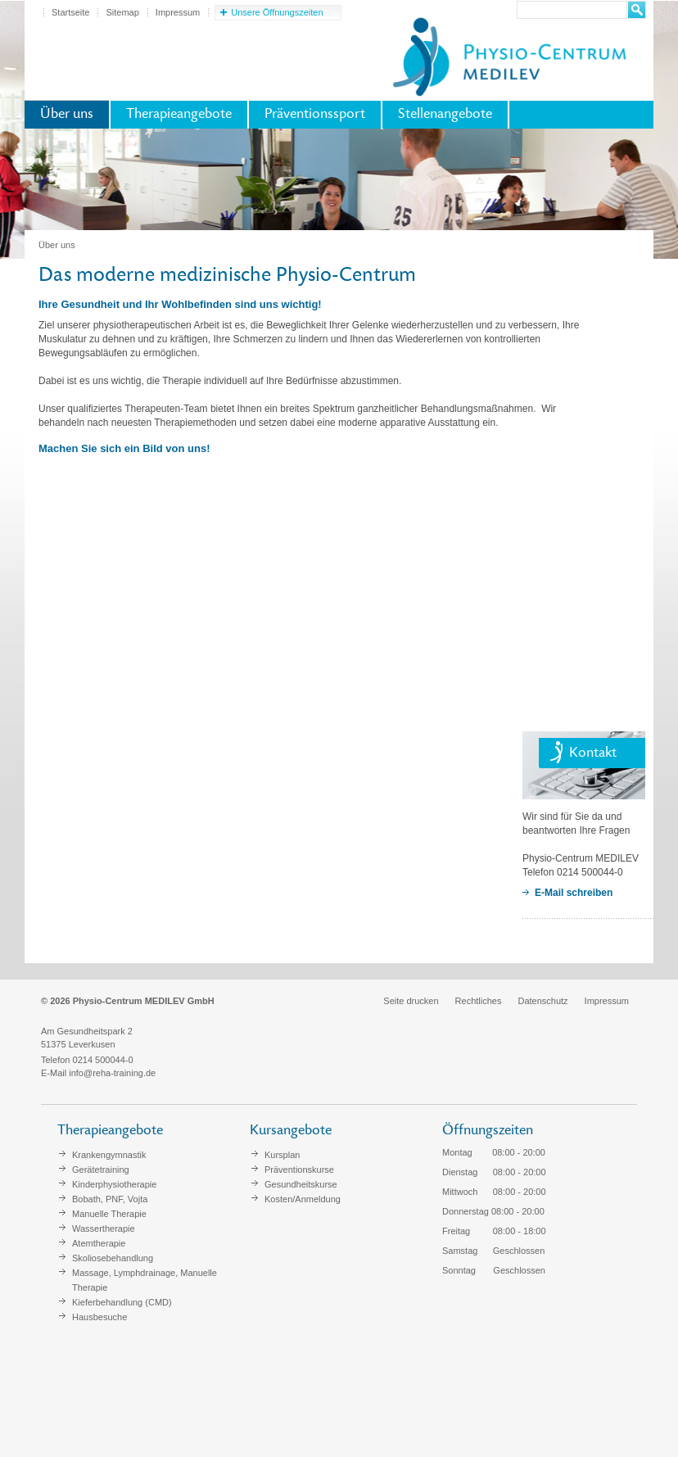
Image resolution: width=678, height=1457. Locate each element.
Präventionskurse (299, 1169)
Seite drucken (410, 1001)
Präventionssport (314, 114)
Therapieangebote (179, 114)
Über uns (66, 114)
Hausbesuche (99, 1317)
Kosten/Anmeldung (302, 1199)
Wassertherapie (103, 1228)
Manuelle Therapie (109, 1214)
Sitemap (122, 12)
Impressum (178, 12)
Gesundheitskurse (300, 1184)
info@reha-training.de (112, 1073)
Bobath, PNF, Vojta (109, 1199)
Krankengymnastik (109, 1155)
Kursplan (282, 1155)
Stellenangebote (445, 114)
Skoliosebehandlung (112, 1258)
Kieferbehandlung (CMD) (122, 1302)
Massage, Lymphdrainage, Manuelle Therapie (144, 1280)
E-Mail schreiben (573, 892)
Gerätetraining (100, 1169)
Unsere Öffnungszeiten (277, 12)
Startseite (70, 12)
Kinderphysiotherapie (114, 1184)
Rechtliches (478, 1001)
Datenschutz (542, 1001)
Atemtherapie (98, 1243)
